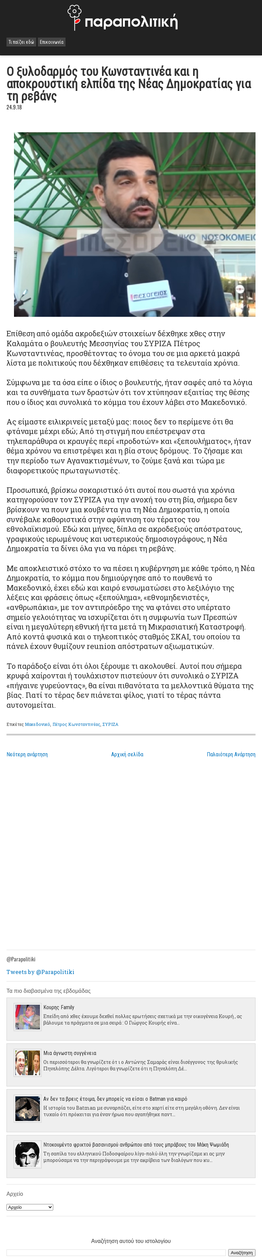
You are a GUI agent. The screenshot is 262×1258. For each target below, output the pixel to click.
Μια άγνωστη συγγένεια (69, 1053)
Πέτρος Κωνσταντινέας (76, 724)
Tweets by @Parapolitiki (40, 971)
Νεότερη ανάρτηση (27, 754)
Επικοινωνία (51, 42)
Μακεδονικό (37, 724)
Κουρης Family (58, 1007)
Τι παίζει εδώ (21, 42)
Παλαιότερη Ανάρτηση (231, 754)
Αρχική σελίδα (127, 754)
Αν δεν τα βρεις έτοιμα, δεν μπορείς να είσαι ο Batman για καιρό (115, 1099)
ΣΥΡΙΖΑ (110, 724)
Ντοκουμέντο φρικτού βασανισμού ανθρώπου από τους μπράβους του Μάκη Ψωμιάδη (136, 1144)
